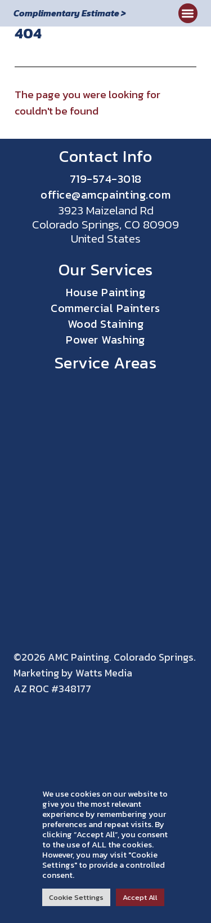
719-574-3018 (106, 178)
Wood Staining (106, 323)
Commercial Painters (105, 308)
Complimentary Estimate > (70, 13)
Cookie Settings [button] (76, 897)
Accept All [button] (140, 897)
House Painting (105, 292)
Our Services (106, 269)
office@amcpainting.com (105, 194)
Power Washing (105, 339)
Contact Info (105, 156)
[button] (188, 13)
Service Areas (106, 362)
